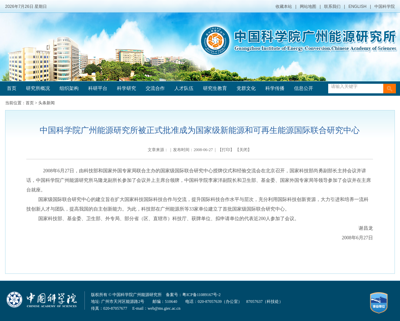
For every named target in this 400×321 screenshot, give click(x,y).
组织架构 (69, 88)
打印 (226, 149)
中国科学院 (384, 6)
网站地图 (308, 6)
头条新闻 (46, 103)
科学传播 (274, 88)
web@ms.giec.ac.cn (164, 308)
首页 (11, 88)
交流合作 (155, 88)
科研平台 (97, 88)
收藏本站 (284, 6)
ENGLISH (357, 6)
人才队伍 (184, 88)
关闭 (243, 149)
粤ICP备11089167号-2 (201, 294)
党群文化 (246, 88)
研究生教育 (215, 88)
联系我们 (332, 6)
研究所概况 (38, 88)
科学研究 (126, 88)
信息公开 (303, 88)
